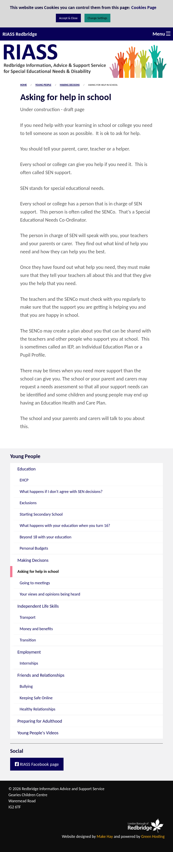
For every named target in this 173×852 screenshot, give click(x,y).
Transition (28, 640)
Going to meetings (35, 582)
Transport (27, 617)
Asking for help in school (38, 571)
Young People (43, 84)
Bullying (26, 686)
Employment (29, 652)
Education (26, 469)
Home (23, 84)
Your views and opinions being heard (50, 594)
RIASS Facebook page (37, 764)
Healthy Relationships (37, 709)
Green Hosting (153, 836)
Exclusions (28, 502)
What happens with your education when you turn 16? (65, 525)
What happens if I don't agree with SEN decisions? (61, 491)
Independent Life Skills (38, 606)
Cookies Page (143, 7)
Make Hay (105, 836)
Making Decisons (70, 84)
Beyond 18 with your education (45, 537)
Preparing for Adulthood (39, 721)
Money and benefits (36, 628)
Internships (29, 663)
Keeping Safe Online (36, 697)
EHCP (24, 480)
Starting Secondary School (41, 514)
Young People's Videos (37, 732)
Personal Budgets (34, 548)
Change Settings (97, 18)
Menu (162, 34)
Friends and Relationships (40, 675)
